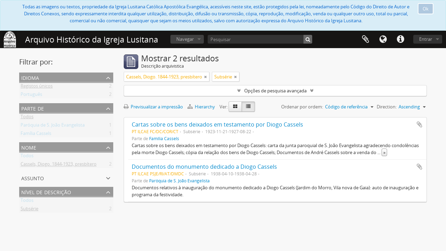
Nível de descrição (46, 191)
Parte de (32, 108)
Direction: (387, 107)
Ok (426, 9)
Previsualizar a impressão (153, 107)
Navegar (185, 39)
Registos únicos (37, 87)
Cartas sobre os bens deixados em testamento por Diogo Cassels (217, 124)
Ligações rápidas (400, 39)
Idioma (383, 39)
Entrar (425, 39)
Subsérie (29, 210)
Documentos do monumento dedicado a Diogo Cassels (204, 166)
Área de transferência (365, 39)
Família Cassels (36, 134)
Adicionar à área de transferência (419, 124)
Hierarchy (201, 107)
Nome (28, 147)
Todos (27, 118)
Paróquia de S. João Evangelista (53, 126)
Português (31, 95)
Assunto (32, 177)
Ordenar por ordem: (302, 107)
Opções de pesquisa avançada (275, 91)
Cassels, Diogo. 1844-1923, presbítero (59, 165)
